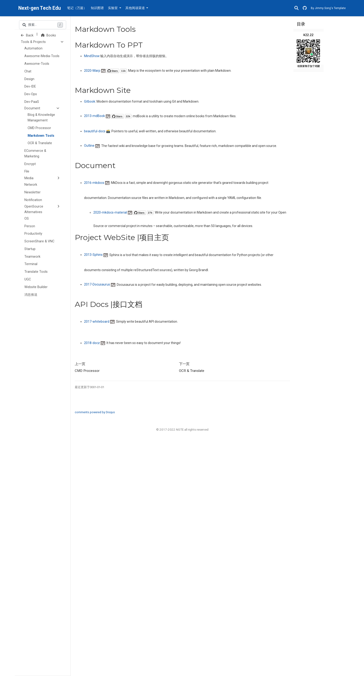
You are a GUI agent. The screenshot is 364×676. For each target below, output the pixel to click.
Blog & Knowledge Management (41, 117)
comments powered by (95, 412)
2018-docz (94, 343)
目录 (301, 24)
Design (29, 79)
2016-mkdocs (97, 183)
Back (27, 35)
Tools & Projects (33, 42)
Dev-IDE (30, 86)
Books (48, 35)
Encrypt (30, 164)
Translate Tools (36, 272)
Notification (33, 200)
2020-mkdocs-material (123, 212)
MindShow (92, 56)
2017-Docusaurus (99, 284)
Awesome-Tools (36, 64)
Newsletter (32, 192)
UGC (27, 279)
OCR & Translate (40, 143)
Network (30, 185)
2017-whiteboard (99, 321)
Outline (92, 145)
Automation (33, 48)
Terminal (30, 264)
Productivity (33, 234)
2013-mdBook (107, 116)
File (26, 171)
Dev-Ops (30, 94)
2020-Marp (105, 70)
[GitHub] (305, 8)
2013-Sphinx (96, 255)
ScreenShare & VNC (39, 241)
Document (32, 108)
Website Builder (36, 287)
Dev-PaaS (31, 102)
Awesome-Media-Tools (41, 56)
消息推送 (30, 295)
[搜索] (296, 8)
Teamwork (32, 257)
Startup (30, 249)
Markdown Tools (41, 136)
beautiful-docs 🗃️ (97, 131)
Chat (27, 71)
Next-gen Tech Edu (39, 8)
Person (29, 226)
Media (28, 178)
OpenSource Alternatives (33, 209)
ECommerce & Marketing (35, 153)
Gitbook (89, 101)
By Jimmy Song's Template (328, 8)
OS (26, 219)
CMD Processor (39, 128)
